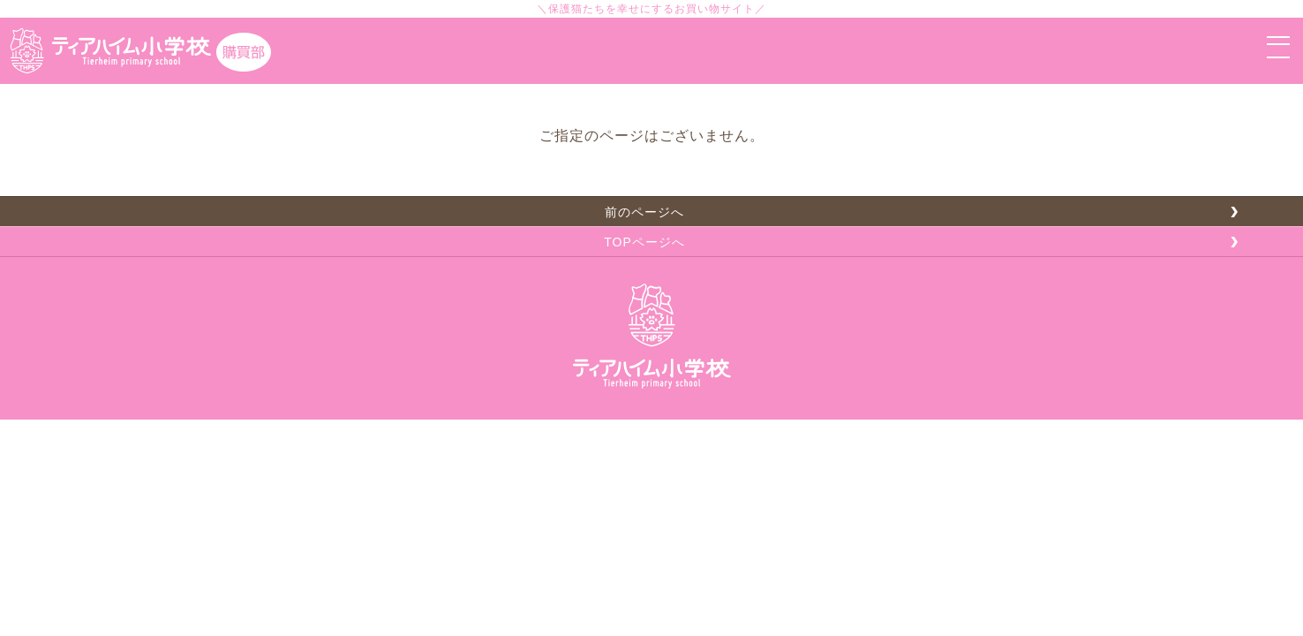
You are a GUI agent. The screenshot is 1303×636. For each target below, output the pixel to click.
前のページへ (644, 212)
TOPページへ (644, 242)
